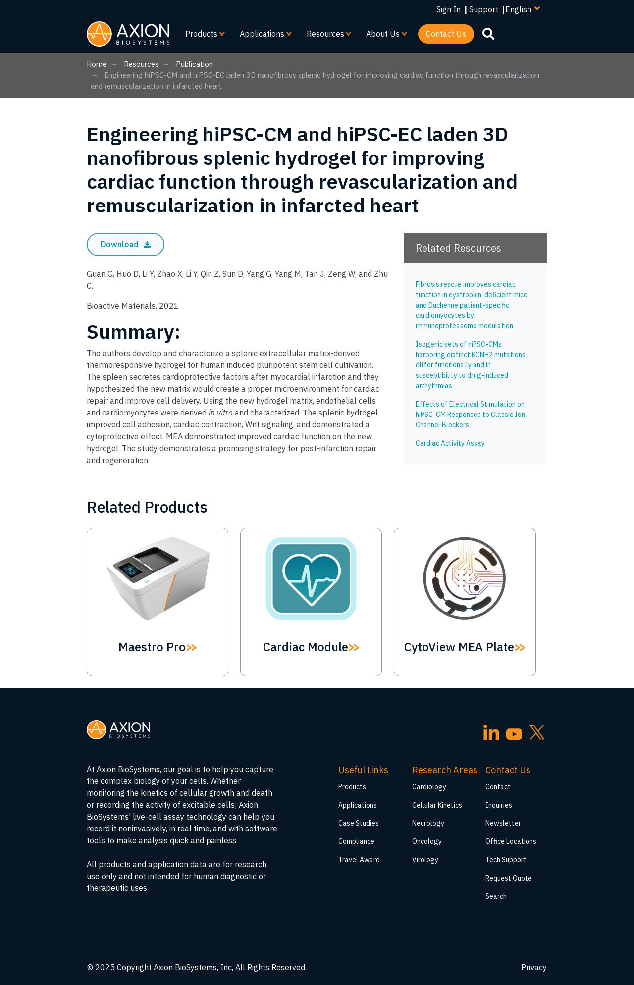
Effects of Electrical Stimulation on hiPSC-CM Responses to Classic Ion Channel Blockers (470, 414)
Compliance (356, 841)
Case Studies (358, 823)
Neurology (428, 823)
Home (96, 64)
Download (126, 244)
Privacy (534, 967)
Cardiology (429, 786)
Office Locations (510, 841)
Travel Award (359, 859)
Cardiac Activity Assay (450, 443)
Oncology (427, 841)
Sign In (448, 9)
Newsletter (503, 823)
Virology (425, 859)
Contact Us (446, 34)
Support (483, 9)
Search (496, 896)
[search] (488, 33)
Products (201, 36)
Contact (498, 786)
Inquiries (498, 805)
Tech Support (506, 859)
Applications (262, 36)
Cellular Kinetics (437, 805)
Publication (194, 64)
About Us (383, 36)
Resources (326, 36)
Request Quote (508, 878)
